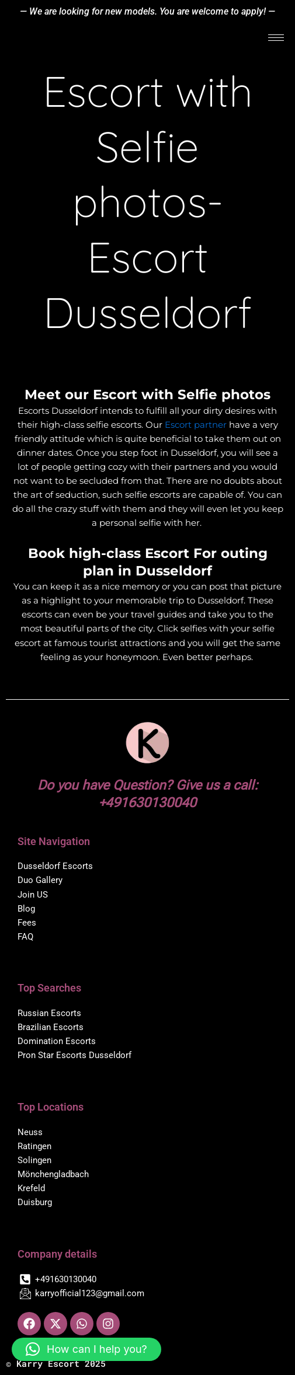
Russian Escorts (49, 1013)
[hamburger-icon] (276, 37)
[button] (86, 1349)
